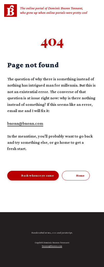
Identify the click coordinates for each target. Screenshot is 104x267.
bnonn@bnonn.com (25, 123)
